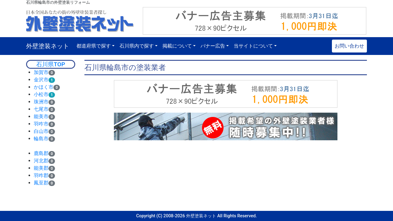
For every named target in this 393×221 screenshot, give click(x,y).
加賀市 (41, 72)
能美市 (41, 116)
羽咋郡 (41, 175)
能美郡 (41, 168)
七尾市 (41, 109)
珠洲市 (41, 102)
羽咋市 (41, 124)
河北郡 (41, 161)
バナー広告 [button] (212, 46)
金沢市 (41, 80)
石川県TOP (50, 64)
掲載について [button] (177, 46)
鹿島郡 (41, 153)
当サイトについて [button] (253, 46)
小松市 (41, 94)
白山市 (41, 131)
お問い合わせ (349, 46)
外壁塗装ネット (47, 46)
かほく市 (43, 87)
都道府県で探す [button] (93, 46)
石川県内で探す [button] (136, 46)
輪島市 (41, 139)
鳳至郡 (41, 183)
